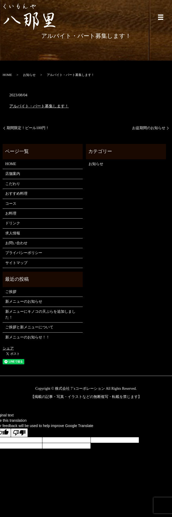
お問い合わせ (16, 243)
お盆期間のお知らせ (148, 128)
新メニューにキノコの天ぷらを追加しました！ (40, 314)
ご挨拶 (10, 292)
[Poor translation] (19, 432)
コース (10, 204)
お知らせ (29, 75)
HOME (7, 75)
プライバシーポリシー (23, 253)
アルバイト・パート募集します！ (39, 106)
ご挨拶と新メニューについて (29, 327)
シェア (8, 348)
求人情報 (12, 233)
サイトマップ (16, 263)
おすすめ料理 (16, 194)
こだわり (12, 184)
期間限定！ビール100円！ (28, 128)
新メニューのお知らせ (23, 301)
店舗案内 (12, 174)
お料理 (10, 213)
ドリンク (12, 223)
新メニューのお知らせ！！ (27, 337)
